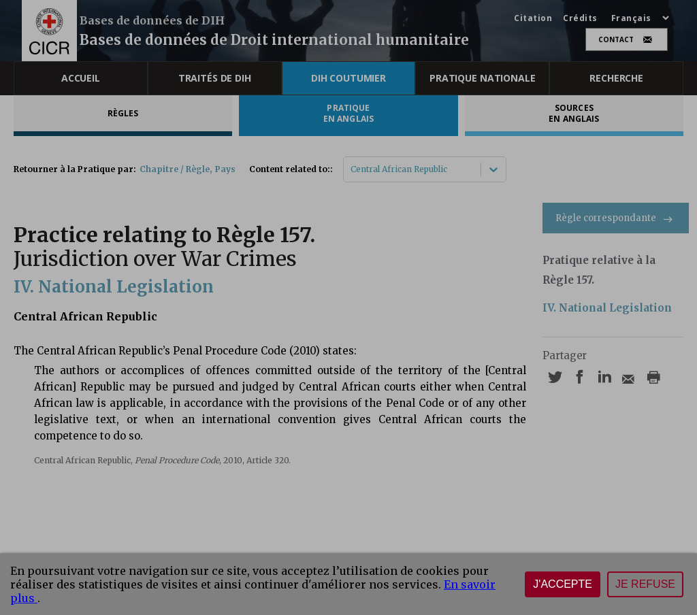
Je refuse (645, 584)
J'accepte (562, 584)
